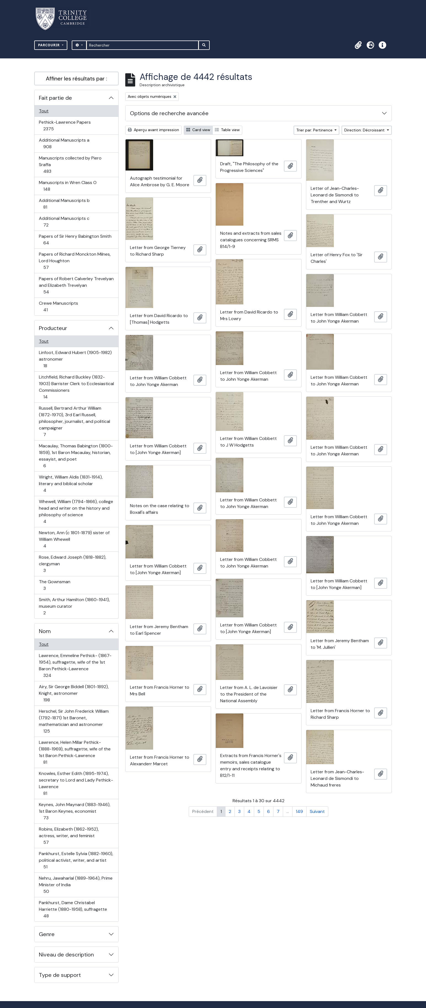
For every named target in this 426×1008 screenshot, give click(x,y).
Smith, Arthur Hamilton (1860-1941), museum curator (74, 606)
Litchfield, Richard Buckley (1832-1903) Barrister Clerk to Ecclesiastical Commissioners (76, 387)
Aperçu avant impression (153, 129)
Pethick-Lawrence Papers (65, 125)
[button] (358, 45)
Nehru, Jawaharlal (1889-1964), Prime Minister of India (76, 885)
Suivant (317, 811)
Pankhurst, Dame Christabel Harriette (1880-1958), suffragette (73, 909)
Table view (227, 129)
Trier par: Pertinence (315, 130)
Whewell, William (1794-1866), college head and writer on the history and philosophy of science (76, 511)
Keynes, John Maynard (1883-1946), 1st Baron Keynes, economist (74, 811)
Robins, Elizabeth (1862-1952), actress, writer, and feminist (69, 836)
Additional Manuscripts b (64, 203)
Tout (44, 111)
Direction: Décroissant (365, 130)
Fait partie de (55, 97)
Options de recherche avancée (169, 113)
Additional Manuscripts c (64, 221)
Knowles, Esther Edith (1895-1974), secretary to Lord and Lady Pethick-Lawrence (76, 783)
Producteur (53, 328)
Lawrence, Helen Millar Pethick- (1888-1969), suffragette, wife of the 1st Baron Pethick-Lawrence (75, 752)
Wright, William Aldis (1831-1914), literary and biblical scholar (71, 484)
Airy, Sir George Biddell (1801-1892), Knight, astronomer (74, 693)
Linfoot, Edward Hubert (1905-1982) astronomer (75, 359)
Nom (45, 631)
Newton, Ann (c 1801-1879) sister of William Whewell (74, 539)
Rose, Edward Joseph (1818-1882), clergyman (72, 564)
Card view (198, 129)
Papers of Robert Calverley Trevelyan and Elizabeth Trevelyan (76, 285)
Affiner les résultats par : (76, 78)
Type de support (60, 975)
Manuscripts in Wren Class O (68, 186)
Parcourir (49, 45)
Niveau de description (66, 954)
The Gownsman (54, 585)
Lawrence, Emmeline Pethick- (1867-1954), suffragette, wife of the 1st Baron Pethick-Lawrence (75, 665)
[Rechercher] (142, 45)
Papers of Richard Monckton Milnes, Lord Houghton (75, 261)
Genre (47, 934)
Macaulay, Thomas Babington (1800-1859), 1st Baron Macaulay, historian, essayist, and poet (76, 455)
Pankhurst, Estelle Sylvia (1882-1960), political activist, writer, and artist (76, 860)
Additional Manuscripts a (64, 143)
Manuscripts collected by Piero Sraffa (70, 165)
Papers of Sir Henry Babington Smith (75, 239)
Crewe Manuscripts (58, 306)
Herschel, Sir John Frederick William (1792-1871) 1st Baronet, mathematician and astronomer (74, 721)
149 (299, 811)
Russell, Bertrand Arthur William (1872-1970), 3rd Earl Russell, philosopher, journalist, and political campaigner (74, 421)
